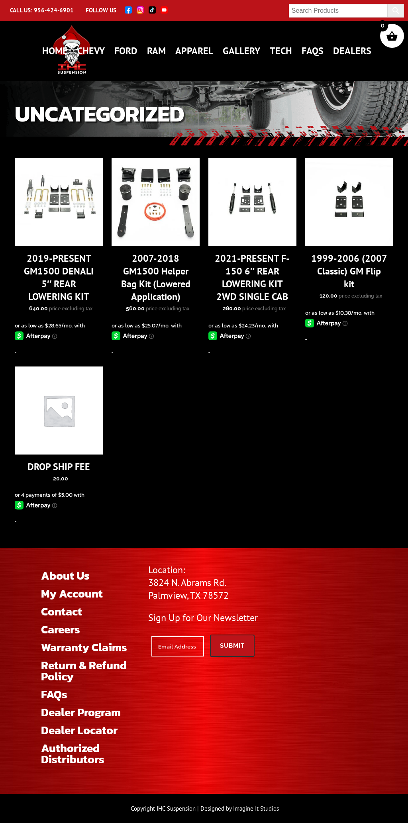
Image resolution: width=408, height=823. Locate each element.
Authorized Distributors (72, 754)
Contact (61, 611)
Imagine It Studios (256, 808)
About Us (65, 575)
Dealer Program (81, 712)
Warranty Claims (84, 647)
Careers (60, 629)
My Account (72, 593)
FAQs (54, 694)
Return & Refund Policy (84, 671)
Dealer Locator (79, 730)
